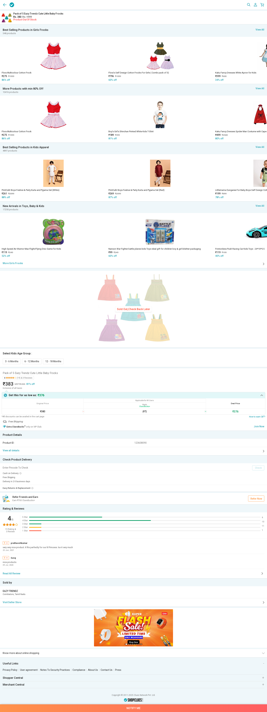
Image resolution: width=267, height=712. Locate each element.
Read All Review (133, 573)
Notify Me (133, 708)
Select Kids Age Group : (18, 353)
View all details (134, 451)
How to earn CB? (257, 416)
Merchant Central (13, 684)
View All (260, 29)
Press (118, 670)
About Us (93, 670)
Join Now (259, 426)
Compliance (79, 670)
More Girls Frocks (134, 264)
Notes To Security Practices (55, 670)
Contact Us (106, 670)
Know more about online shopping (21, 653)
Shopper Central (13, 677)
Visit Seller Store (134, 602)
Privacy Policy (10, 670)
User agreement (29, 670)
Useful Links (10, 663)
